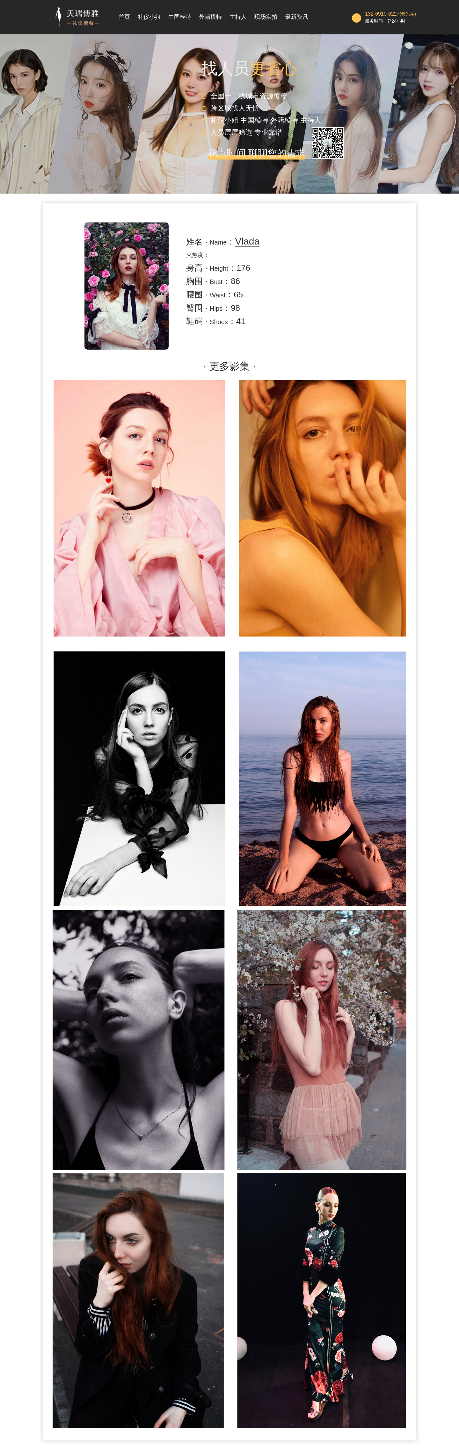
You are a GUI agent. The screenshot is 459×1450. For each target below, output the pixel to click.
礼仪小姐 (149, 17)
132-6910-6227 (382, 14)
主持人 (238, 17)
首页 (124, 17)
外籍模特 (210, 17)
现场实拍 (265, 17)
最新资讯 (296, 17)
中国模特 (179, 17)
